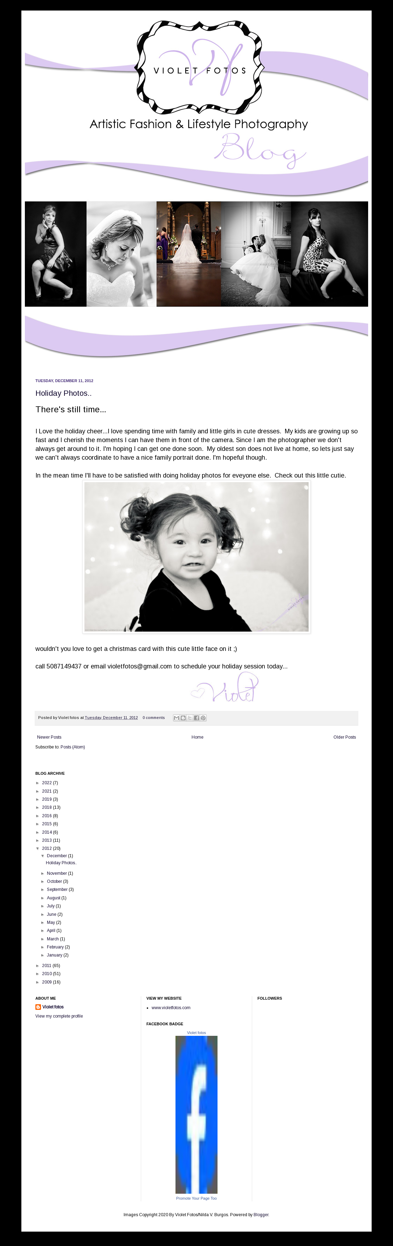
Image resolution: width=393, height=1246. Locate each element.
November (57, 873)
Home (198, 737)
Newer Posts (49, 737)
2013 (47, 840)
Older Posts (344, 737)
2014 (47, 832)
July (51, 906)
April (51, 930)
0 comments (154, 717)
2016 (47, 815)
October (55, 881)
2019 (47, 799)
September (58, 889)
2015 (47, 823)
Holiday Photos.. (63, 393)
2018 (47, 807)
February (56, 947)
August (54, 897)
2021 (47, 791)
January (55, 955)
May (51, 922)
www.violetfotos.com (171, 1007)
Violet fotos (52, 1007)
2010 (47, 973)
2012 (47, 848)
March (53, 939)
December (57, 855)
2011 (47, 965)
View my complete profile (59, 1016)
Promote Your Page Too (196, 1198)
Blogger (261, 1214)
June (52, 914)
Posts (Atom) (73, 747)
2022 (47, 782)
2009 (47, 982)
